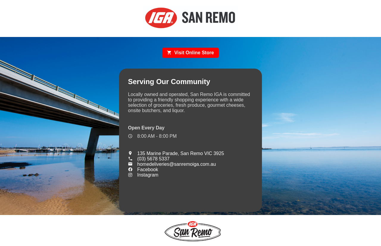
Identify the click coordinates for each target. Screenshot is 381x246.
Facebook (143, 169)
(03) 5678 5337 (149, 158)
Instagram (143, 174)
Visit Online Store (190, 52)
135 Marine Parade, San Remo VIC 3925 (176, 153)
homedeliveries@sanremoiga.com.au (172, 164)
